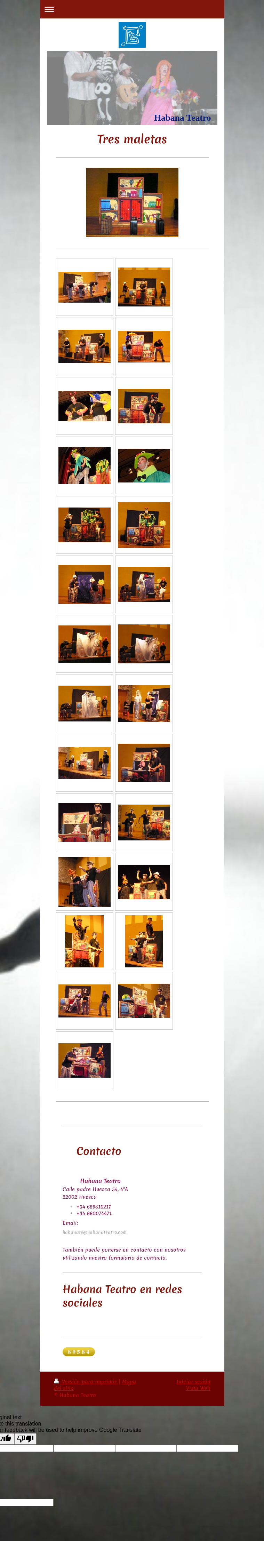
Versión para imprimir (86, 1381)
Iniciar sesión (193, 1381)
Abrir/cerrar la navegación (132, 9)
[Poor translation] (25, 1439)
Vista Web (198, 1388)
